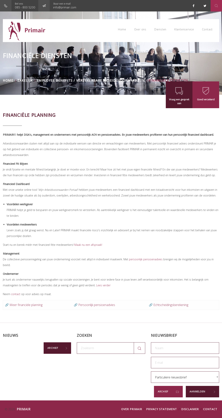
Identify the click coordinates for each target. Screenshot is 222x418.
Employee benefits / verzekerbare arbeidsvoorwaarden (91, 80)
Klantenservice (183, 30)
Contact (207, 30)
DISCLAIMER (190, 409)
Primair (23, 409)
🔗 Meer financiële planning (23, 305)
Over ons (138, 30)
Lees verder (103, 285)
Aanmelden (198, 391)
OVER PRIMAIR (131, 409)
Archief (52, 348)
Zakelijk (25, 80)
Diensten (159, 30)
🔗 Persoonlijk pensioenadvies (94, 305)
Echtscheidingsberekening (170, 305)
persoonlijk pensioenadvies (146, 259)
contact (15, 294)
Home (120, 30)
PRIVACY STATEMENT (161, 409)
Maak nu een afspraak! (88, 245)
